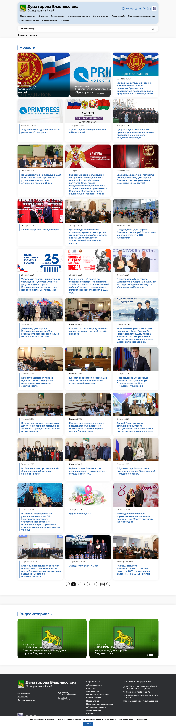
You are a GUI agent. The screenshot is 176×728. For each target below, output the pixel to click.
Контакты (65, 20)
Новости (33, 35)
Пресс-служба (118, 16)
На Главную (23, 696)
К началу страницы (26, 700)
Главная (21, 35)
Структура (43, 16)
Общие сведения (27, 16)
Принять (88, 723)
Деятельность (57, 16)
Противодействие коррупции (141, 16)
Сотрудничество (100, 16)
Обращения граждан (29, 20)
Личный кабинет (49, 20)
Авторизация (24, 693)
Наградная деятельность (78, 16)
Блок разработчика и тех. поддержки (140, 701)
